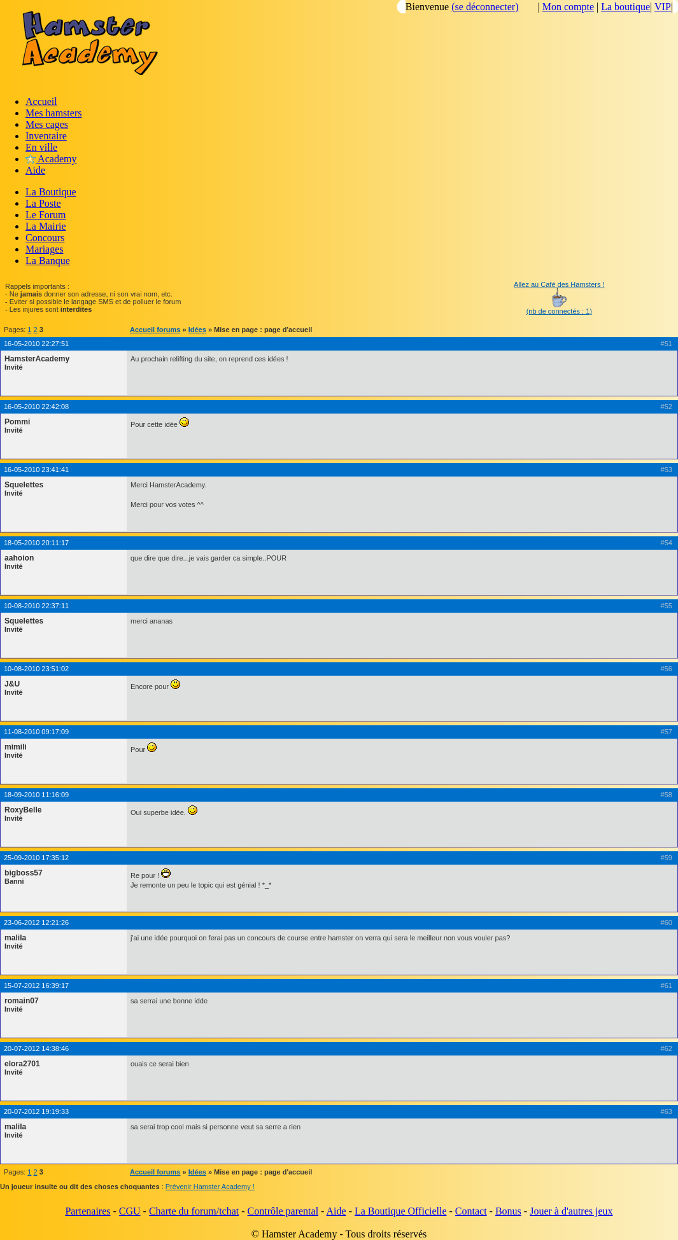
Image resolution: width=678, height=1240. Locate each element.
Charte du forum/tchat (194, 1211)
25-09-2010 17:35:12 (36, 857)
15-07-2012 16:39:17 (36, 985)
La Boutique (50, 191)
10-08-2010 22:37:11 (36, 606)
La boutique (625, 6)
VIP (662, 6)
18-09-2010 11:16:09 (36, 794)
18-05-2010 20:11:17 (36, 543)
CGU (130, 1211)
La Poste (43, 203)
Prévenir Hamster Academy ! (210, 1186)
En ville (41, 147)
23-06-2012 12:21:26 (36, 922)
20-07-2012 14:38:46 (36, 1048)
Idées (197, 329)
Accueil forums (155, 329)
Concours (44, 237)
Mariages (44, 249)
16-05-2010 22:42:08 (36, 406)
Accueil (41, 101)
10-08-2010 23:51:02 (36, 668)
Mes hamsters (53, 113)
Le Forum (45, 214)
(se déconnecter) (484, 6)
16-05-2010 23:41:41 (36, 469)
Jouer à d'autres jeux (571, 1211)
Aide (35, 170)
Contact (471, 1211)
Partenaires (87, 1211)
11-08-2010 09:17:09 (36, 731)
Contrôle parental (283, 1211)
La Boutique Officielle (401, 1211)
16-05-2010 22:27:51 (36, 343)
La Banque (47, 260)
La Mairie (45, 226)
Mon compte (568, 6)
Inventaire (46, 135)
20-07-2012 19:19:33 (36, 1111)
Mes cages (46, 124)
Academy (50, 158)
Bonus (508, 1211)
